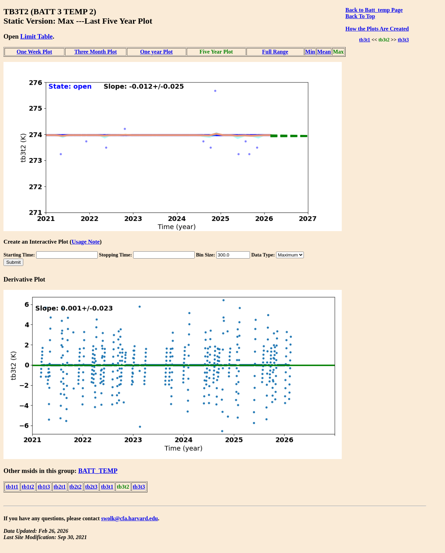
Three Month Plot (95, 52)
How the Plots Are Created (377, 29)
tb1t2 (28, 487)
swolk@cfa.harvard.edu (129, 518)
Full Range (275, 52)
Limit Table (36, 36)
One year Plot (156, 52)
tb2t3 (91, 487)
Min (310, 52)
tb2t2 (75, 487)
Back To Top (360, 16)
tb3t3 (403, 39)
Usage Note (86, 241)
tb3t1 (364, 39)
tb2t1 (60, 487)
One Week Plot (34, 52)
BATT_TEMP (98, 470)
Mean (324, 52)
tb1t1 (12, 487)
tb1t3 (44, 487)
